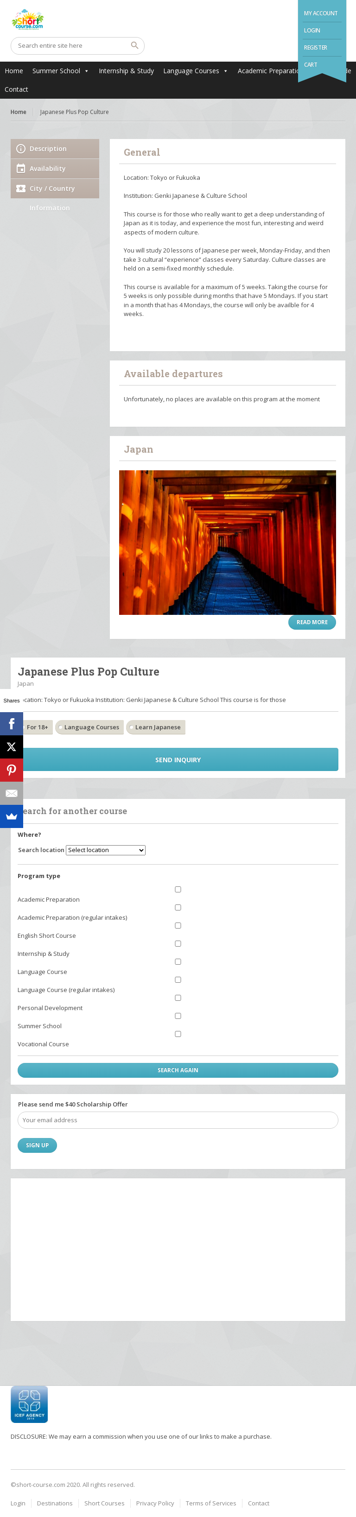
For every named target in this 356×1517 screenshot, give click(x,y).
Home (14, 70)
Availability (48, 168)
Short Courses (104, 1503)
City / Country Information (52, 191)
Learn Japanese (158, 727)
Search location (41, 850)
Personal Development (50, 1008)
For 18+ (37, 727)
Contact (16, 89)
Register (315, 47)
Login (312, 30)
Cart (310, 65)
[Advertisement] (178, 1249)
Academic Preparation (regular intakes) (72, 917)
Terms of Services (211, 1503)
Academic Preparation (271, 70)
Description (48, 148)
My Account (321, 13)
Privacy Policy (155, 1503)
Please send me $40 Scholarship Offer (73, 1104)
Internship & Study (126, 70)
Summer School (56, 70)
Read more (312, 622)
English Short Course (47, 935)
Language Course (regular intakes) (66, 990)
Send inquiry (178, 759)
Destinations (55, 1503)
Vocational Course (43, 1044)
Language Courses (191, 70)
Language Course (42, 971)
